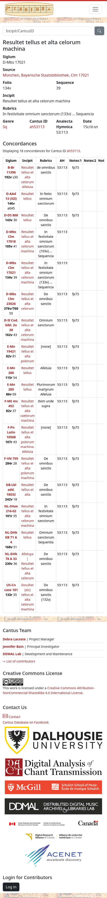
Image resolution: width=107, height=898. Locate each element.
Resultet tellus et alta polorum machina (27, 468)
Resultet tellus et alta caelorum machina (27, 411)
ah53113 (37, 126)
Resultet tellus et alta (27, 490)
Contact (11, 717)
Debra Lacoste (14, 639)
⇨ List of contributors (19, 661)
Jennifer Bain (13, 646)
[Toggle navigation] (95, 9)
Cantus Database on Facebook (26, 722)
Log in (11, 886)
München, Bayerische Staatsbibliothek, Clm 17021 (46, 75)
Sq (5, 126)
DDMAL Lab (12, 654)
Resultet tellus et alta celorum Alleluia (27, 177)
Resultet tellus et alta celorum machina (27, 241)
